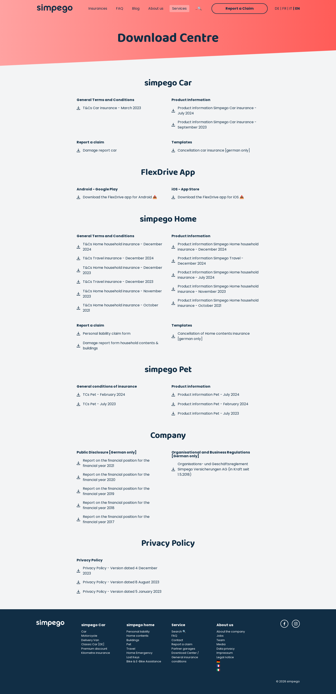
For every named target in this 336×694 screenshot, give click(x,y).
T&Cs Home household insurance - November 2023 (119, 294)
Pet (128, 644)
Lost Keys (132, 657)
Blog (135, 8)
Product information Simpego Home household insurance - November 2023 (215, 289)
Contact (177, 640)
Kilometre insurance (95, 653)
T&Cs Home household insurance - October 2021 (117, 308)
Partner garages (183, 649)
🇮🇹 (218, 670)
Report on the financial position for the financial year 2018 (113, 505)
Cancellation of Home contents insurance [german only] (211, 336)
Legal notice (225, 657)
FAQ (119, 8)
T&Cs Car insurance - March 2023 (109, 107)
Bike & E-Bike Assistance (143, 661)
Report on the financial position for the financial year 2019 (113, 491)
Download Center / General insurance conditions (185, 657)
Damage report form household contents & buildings (117, 345)
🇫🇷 (218, 666)
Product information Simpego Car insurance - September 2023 (214, 124)
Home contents (137, 636)
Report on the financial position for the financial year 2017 (113, 519)
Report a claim (182, 644)
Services (179, 8)
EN (297, 8)
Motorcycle (89, 636)
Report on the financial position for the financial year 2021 (113, 463)
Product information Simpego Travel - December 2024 (207, 261)
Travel (130, 649)
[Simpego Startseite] (55, 646)
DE (277, 8)
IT (290, 8)
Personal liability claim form (103, 333)
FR (284, 8)
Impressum (225, 653)
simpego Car (93, 624)
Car (84, 631)
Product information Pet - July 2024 (205, 394)
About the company (231, 631)
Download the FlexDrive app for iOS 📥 (208, 197)
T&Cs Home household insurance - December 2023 (119, 270)
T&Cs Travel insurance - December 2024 (115, 258)
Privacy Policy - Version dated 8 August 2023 (118, 582)
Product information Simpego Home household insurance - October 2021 (215, 303)
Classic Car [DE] (92, 644)
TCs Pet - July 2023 (96, 404)
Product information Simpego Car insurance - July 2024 (214, 110)
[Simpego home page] (54, 8)
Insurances (97, 8)
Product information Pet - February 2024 (210, 404)
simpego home (140, 624)
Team (221, 640)
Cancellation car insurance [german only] (211, 150)
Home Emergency (139, 653)
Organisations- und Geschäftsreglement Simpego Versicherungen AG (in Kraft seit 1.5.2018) (210, 469)
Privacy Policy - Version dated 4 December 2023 (117, 571)
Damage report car (97, 150)
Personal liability (138, 631)
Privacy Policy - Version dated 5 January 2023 (119, 591)
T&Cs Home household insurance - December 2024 (119, 247)
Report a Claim (240, 8)
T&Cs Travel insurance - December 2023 (115, 281)
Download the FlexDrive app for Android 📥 (117, 197)
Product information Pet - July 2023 (205, 413)
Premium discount (94, 649)
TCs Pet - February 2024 (101, 394)
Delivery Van (90, 640)
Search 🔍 (179, 631)
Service (178, 624)
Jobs (220, 636)
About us (155, 8)
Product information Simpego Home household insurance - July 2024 (215, 275)
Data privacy (226, 649)
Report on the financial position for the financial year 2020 (113, 477)
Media (221, 644)
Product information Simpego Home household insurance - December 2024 (215, 247)
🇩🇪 (218, 661)
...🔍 (198, 8)
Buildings (132, 640)
